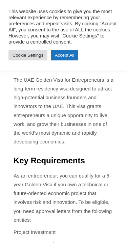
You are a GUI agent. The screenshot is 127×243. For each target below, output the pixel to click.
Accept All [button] (64, 55)
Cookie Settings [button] (28, 55)
